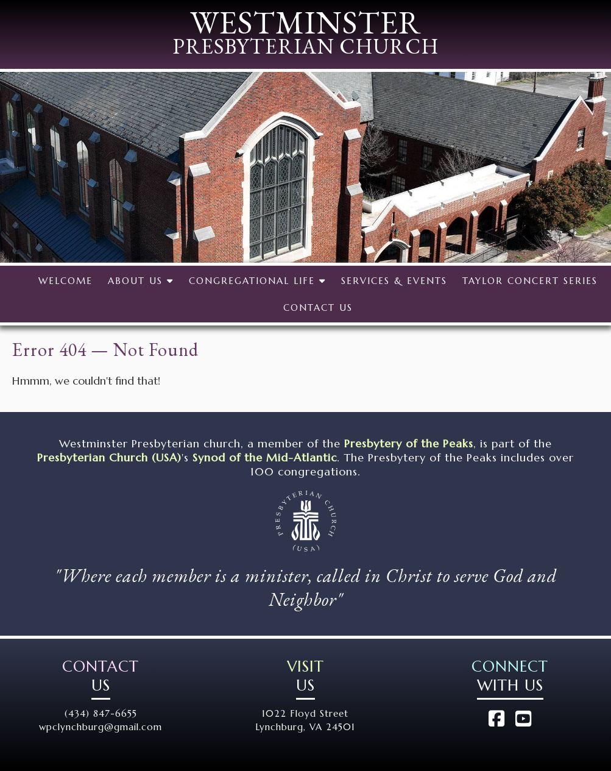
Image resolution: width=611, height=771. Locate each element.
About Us (141, 280)
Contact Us (318, 307)
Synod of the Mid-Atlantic (264, 457)
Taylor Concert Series (530, 280)
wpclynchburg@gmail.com (100, 727)
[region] (305, 167)
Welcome (65, 280)
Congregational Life (257, 280)
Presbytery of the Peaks (408, 443)
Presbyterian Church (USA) (109, 457)
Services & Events (394, 280)
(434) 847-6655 (101, 713)
